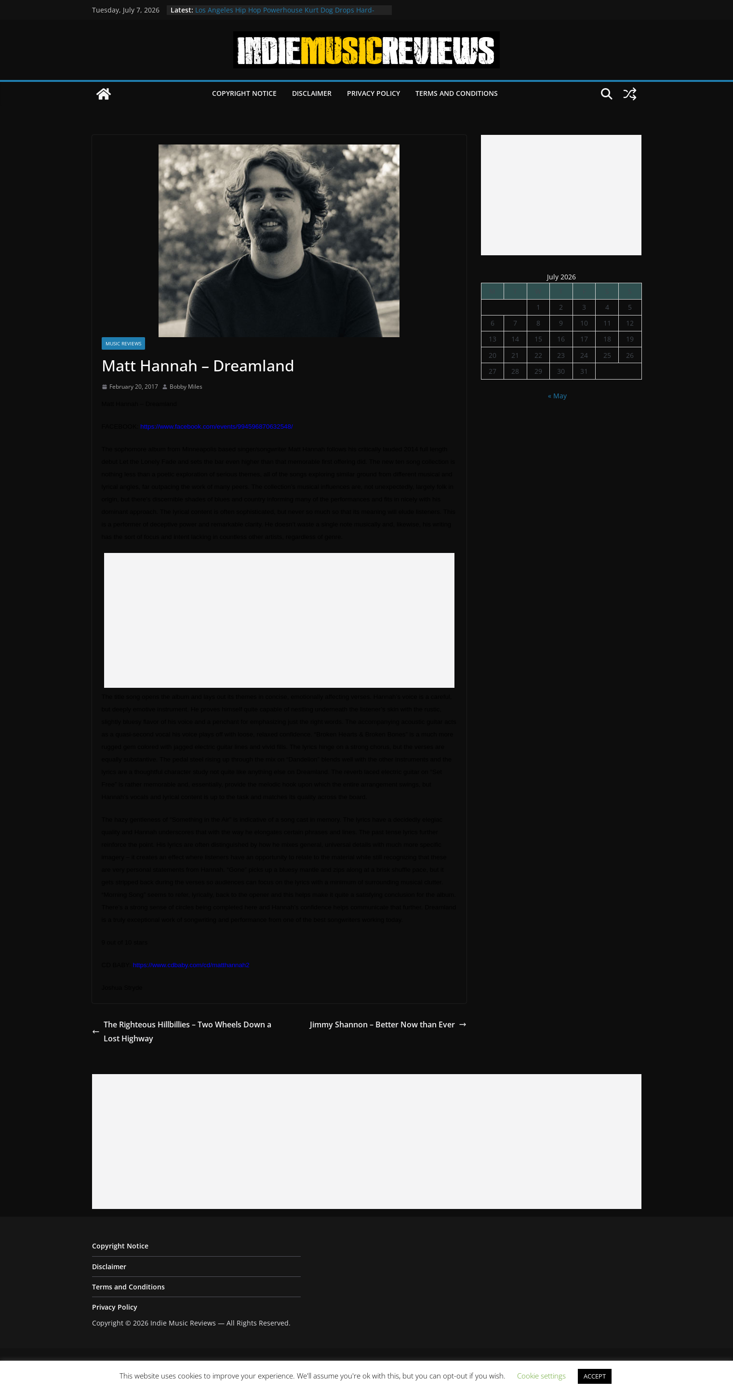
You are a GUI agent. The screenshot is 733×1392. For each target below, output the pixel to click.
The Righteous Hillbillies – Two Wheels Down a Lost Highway (181, 1031)
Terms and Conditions (456, 93)
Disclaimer (312, 93)
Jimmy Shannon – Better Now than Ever (388, 1024)
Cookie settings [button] (541, 1375)
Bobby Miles (186, 386)
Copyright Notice (244, 93)
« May (557, 395)
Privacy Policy (373, 93)
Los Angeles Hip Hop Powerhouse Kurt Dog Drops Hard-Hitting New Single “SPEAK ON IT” (284, 14)
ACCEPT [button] (595, 1376)
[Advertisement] (279, 620)
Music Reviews (123, 343)
